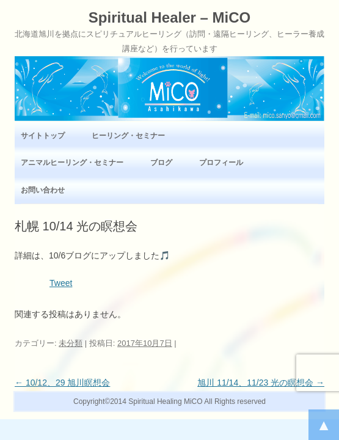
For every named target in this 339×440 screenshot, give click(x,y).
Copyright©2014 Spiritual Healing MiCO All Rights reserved (169, 401)
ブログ (161, 162)
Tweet (60, 283)
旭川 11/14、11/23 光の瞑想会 (260, 382)
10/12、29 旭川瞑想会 (62, 382)
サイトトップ (43, 135)
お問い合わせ (43, 190)
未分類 (70, 343)
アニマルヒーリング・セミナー (72, 162)
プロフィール (221, 162)
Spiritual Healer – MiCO (169, 17)
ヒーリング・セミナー (128, 135)
